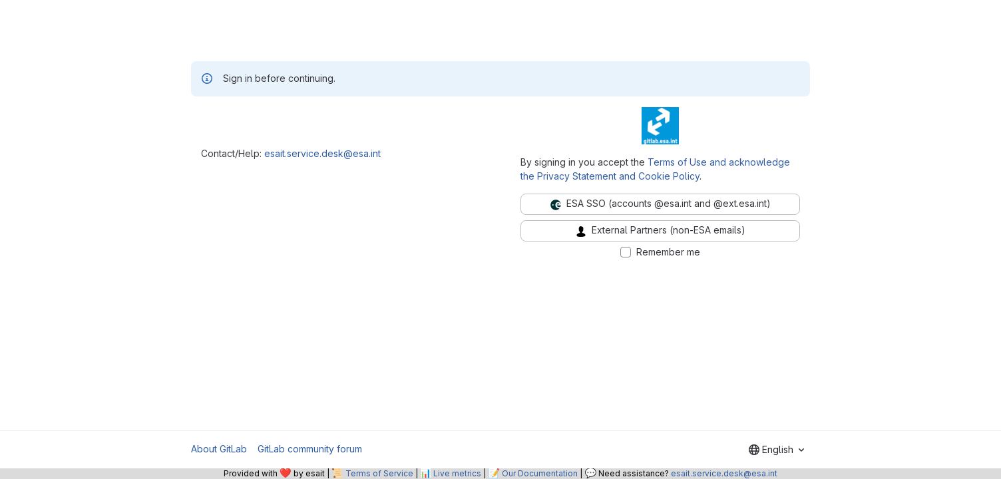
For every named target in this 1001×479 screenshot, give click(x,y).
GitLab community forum (310, 448)
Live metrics (457, 473)
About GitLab (219, 448)
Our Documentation (540, 473)
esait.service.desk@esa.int (322, 153)
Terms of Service (379, 473)
